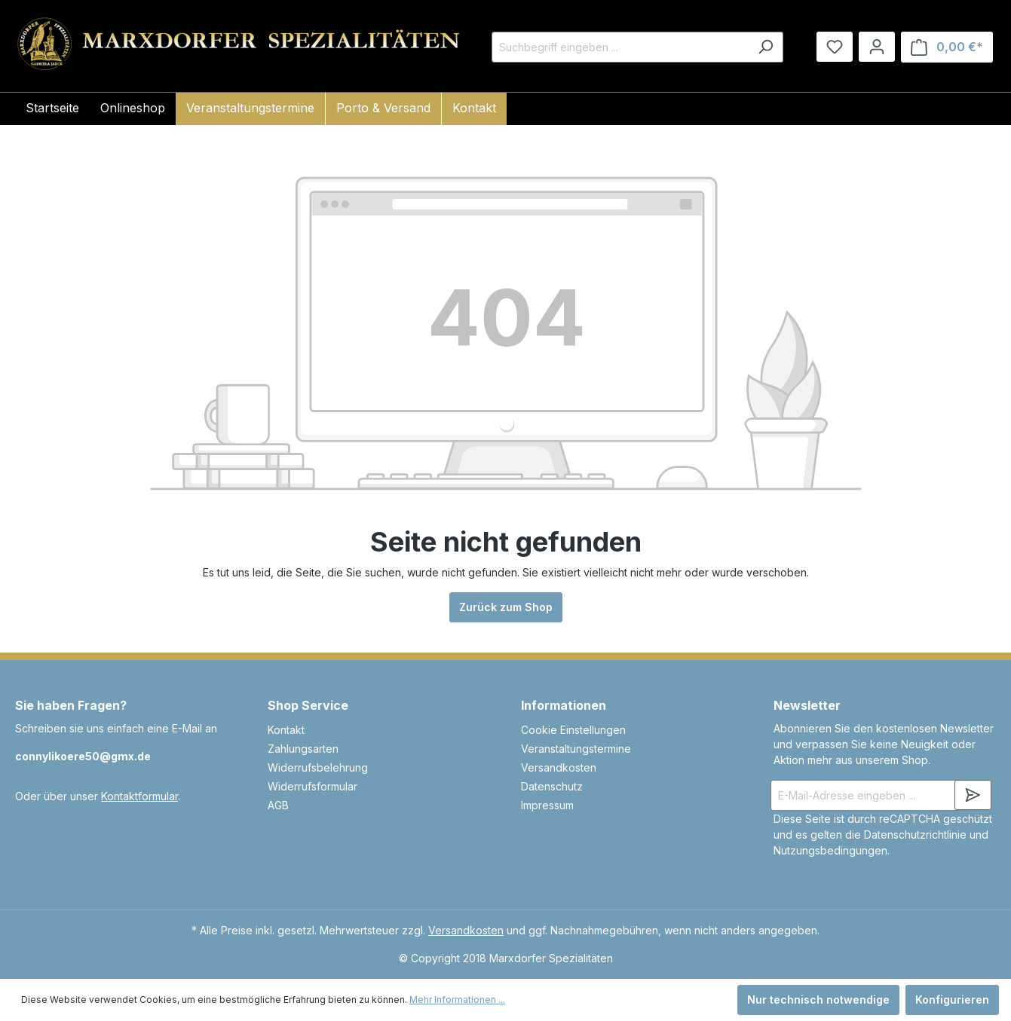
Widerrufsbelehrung (318, 767)
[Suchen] (765, 47)
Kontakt (286, 729)
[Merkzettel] (834, 47)
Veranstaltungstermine (576, 748)
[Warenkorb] (947, 47)
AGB (278, 805)
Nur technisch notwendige (818, 999)
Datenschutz (552, 786)
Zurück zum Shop (506, 607)
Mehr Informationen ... (457, 999)
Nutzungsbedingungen (830, 850)
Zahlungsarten (303, 748)
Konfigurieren (952, 999)
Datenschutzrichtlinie (915, 834)
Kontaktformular (139, 796)
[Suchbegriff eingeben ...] (620, 47)
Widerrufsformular (312, 786)
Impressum (547, 805)
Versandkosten (558, 767)
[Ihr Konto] (877, 47)
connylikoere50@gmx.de (83, 756)
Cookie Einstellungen (573, 729)
